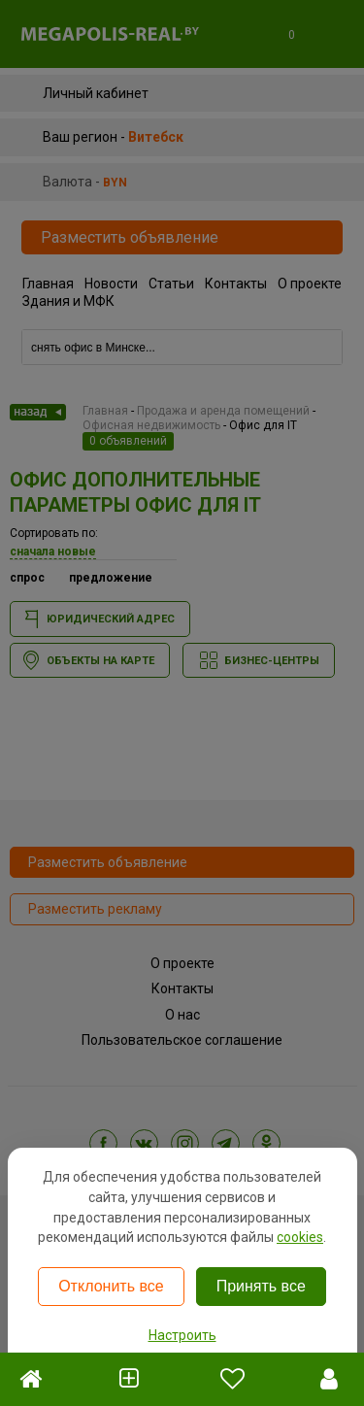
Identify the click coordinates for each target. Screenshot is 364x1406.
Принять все (261, 1286)
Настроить (182, 1335)
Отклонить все (110, 1286)
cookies (300, 1237)
